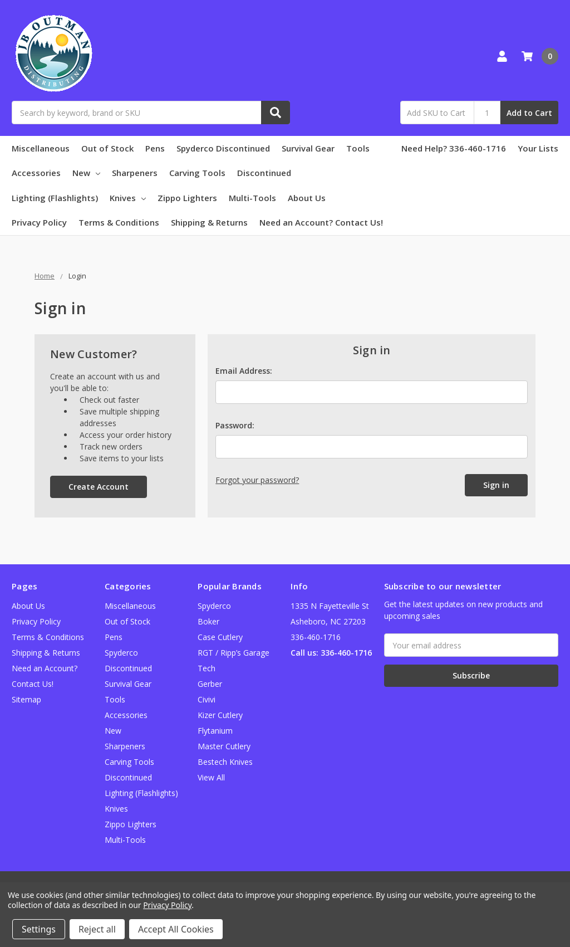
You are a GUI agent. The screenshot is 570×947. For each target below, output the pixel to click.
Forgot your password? (257, 480)
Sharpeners (135, 172)
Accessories (36, 172)
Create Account (98, 486)
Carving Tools (197, 172)
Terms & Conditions (118, 222)
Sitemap (26, 699)
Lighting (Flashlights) (55, 197)
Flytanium (215, 730)
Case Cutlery (220, 637)
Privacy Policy (39, 222)
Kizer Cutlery (220, 715)
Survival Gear (308, 148)
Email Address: (243, 370)
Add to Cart (529, 113)
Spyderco (214, 606)
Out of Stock (107, 148)
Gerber (210, 683)
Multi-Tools (252, 197)
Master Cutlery (224, 746)
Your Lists (538, 148)
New (86, 172)
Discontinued (264, 172)
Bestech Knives (225, 761)
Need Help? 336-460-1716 (453, 148)
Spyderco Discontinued (223, 148)
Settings (39, 929)
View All (211, 777)
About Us (307, 197)
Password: (234, 425)
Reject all (97, 929)
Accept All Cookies (176, 929)
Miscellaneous (41, 148)
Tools (358, 148)
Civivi (206, 699)
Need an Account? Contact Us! (321, 222)
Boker (208, 621)
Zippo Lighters (187, 197)
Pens (155, 148)
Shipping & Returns (209, 222)
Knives (128, 197)
